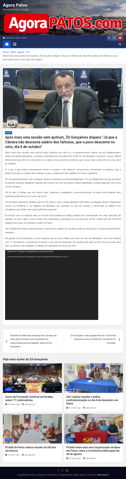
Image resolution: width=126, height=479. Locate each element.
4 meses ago (12, 404)
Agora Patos (15, 5)
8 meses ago (12, 455)
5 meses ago (73, 408)
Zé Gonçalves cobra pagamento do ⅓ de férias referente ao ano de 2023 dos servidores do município (93, 339)
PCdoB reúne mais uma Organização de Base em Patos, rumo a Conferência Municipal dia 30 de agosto (93, 451)
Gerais (8, 133)
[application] (51, 285)
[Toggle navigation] (15, 44)
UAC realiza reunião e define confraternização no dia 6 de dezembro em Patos (92, 400)
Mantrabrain (103, 474)
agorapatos (28, 404)
